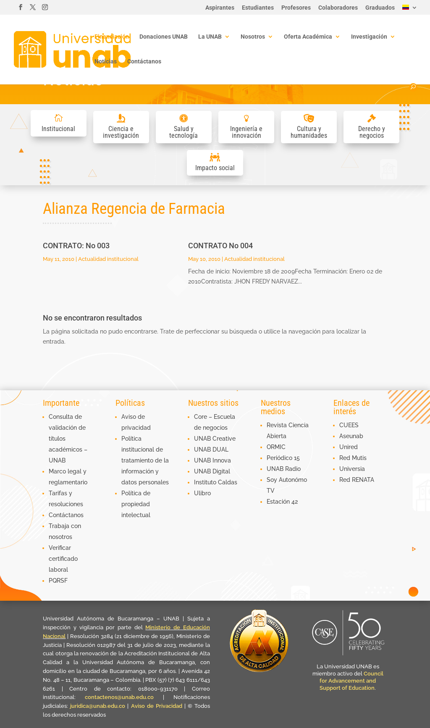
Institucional (58, 129)
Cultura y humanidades (309, 132)
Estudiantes (258, 8)
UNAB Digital (212, 471)
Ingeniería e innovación (246, 132)
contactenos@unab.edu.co (119, 697)
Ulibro (202, 493)
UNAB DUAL (211, 449)
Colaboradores (338, 8)
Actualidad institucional (108, 259)
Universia (352, 468)
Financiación (111, 37)
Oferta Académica (308, 37)
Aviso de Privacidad (157, 706)
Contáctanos (144, 61)
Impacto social (215, 168)
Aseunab (351, 436)
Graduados (380, 8)
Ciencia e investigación (121, 132)
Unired (348, 447)
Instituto (206, 482)
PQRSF (58, 580)
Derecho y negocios (371, 132)
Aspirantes (219, 8)
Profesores (296, 8)
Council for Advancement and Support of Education (351, 680)
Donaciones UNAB (163, 37)
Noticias (105, 61)
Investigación (369, 37)
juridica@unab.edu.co (97, 706)
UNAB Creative (215, 438)
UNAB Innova (212, 460)
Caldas (227, 482)
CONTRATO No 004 (220, 245)
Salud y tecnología (183, 132)
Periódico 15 (283, 458)
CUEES (349, 425)
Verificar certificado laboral (63, 558)
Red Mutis (353, 458)
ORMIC (276, 447)
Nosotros (253, 37)
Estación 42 (282, 501)
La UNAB (210, 37)
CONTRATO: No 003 (76, 245)
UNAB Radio (284, 468)
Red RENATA (356, 479)
